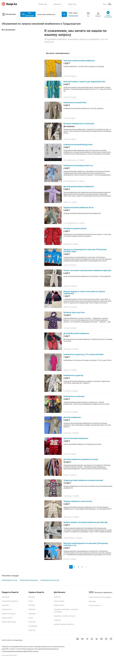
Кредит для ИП (7, 618)
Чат (88, 14)
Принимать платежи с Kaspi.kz (65, 616)
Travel (30, 601)
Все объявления (8, 30)
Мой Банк (31, 609)
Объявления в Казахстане (49, 580)
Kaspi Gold (5, 597)
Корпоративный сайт (9, 655)
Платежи (31, 605)
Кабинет (98, 14)
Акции (30, 618)
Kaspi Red (5, 605)
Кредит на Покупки (8, 613)
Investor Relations (95, 605)
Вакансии (92, 601)
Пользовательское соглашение (100, 597)
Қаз (104, 4)
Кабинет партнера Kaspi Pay (64, 624)
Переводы (32, 613)
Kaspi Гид (31, 630)
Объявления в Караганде (29, 580)
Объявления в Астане (9, 580)
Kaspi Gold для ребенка (10, 601)
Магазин (31, 597)
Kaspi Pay (57, 597)
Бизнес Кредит (59, 601)
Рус (109, 4)
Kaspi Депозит (7, 609)
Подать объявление (108, 14)
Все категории (28, 14)
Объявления (9, 14)
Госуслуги (32, 622)
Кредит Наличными (9, 622)
